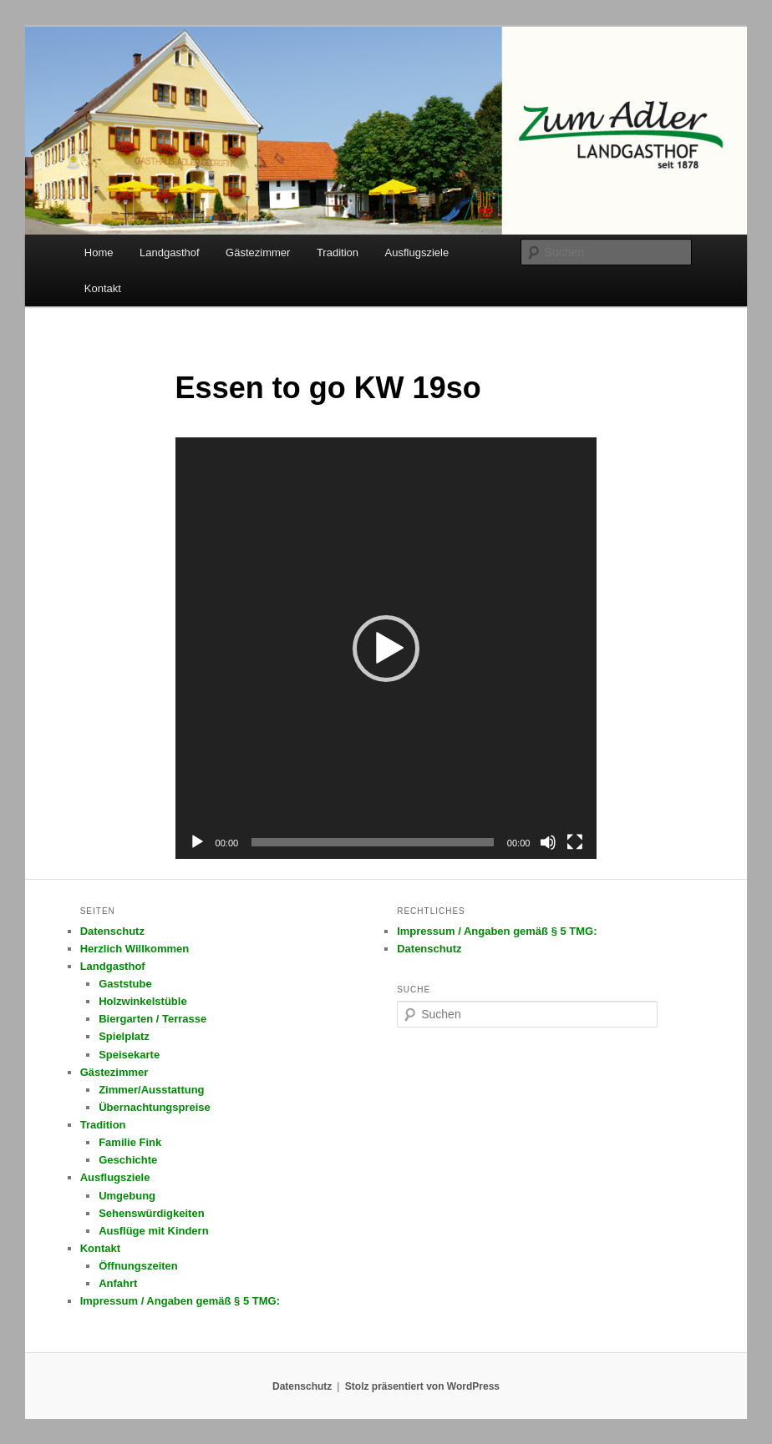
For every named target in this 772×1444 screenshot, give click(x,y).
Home (99, 252)
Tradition (337, 252)
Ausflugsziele (417, 252)
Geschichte (128, 1160)
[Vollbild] (574, 842)
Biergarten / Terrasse (152, 1018)
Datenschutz (112, 931)
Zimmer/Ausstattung (151, 1089)
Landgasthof (170, 252)
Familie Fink (130, 1142)
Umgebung (127, 1195)
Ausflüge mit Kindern (153, 1230)
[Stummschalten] (548, 842)
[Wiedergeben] (197, 842)
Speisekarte (129, 1054)
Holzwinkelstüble (142, 1001)
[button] (386, 648)
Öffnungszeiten (138, 1266)
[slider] (372, 842)
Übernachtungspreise (155, 1107)
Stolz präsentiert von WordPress (422, 1386)
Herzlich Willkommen (135, 948)
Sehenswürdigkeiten (151, 1213)
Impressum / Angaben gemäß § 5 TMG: (180, 1301)
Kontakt (102, 288)
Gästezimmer (258, 252)
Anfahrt (118, 1283)
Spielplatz (124, 1036)
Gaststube (125, 983)
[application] (386, 648)
